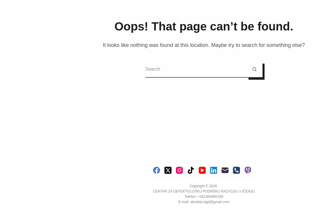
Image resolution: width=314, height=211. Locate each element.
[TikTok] (190, 170)
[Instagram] (179, 170)
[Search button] (254, 70)
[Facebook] (156, 170)
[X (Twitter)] (167, 170)
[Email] (225, 170)
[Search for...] (195, 70)
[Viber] (247, 170)
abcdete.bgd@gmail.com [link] (209, 202)
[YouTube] (202, 170)
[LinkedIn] (213, 170)
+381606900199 (210, 197)
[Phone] (236, 170)
